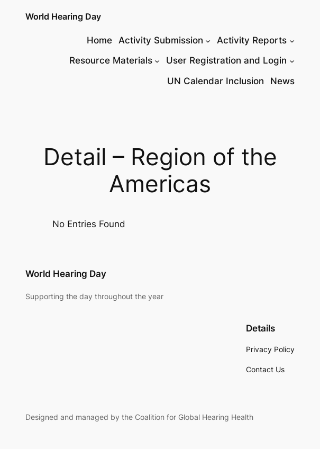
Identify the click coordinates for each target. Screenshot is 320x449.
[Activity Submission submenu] (208, 40)
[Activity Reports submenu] (292, 40)
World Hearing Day (63, 17)
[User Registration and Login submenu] (292, 60)
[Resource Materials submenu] (157, 60)
